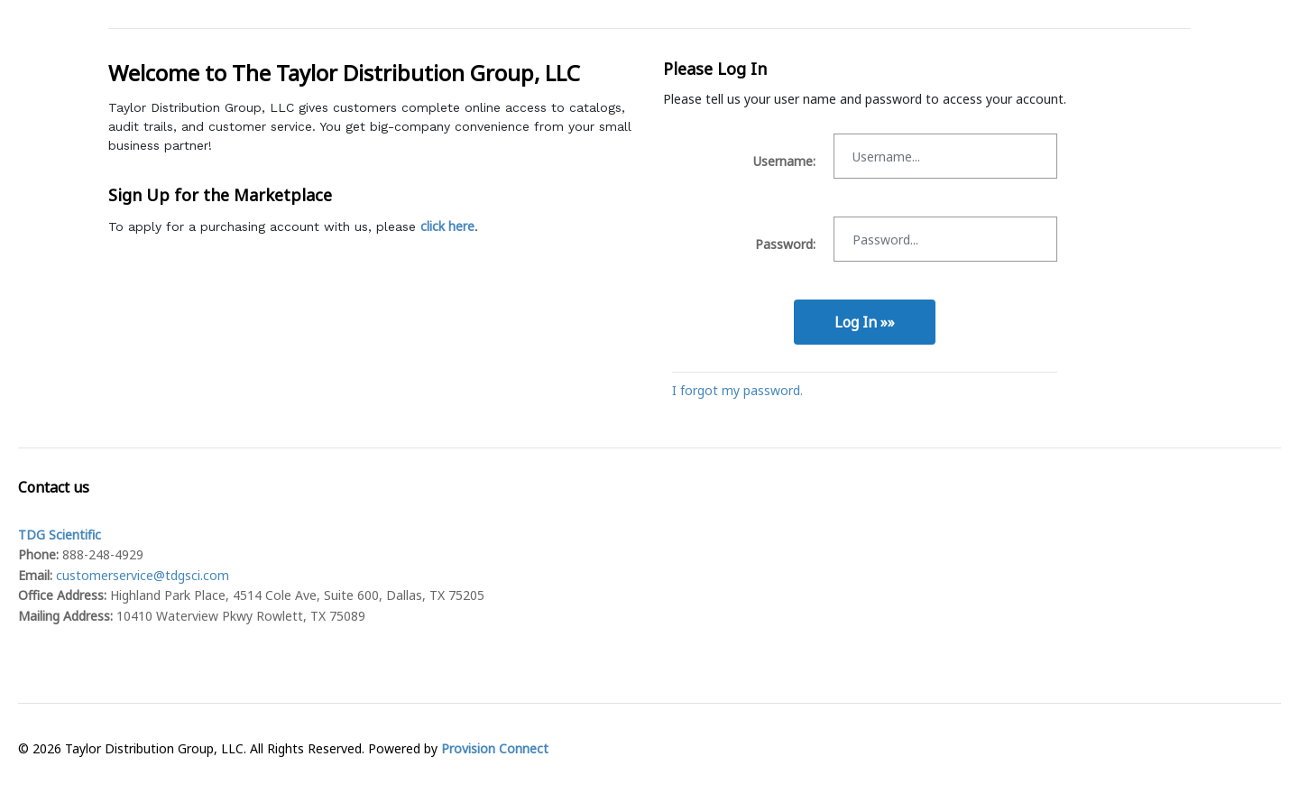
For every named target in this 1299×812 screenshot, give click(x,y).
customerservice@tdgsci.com (142, 575)
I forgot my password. (737, 390)
